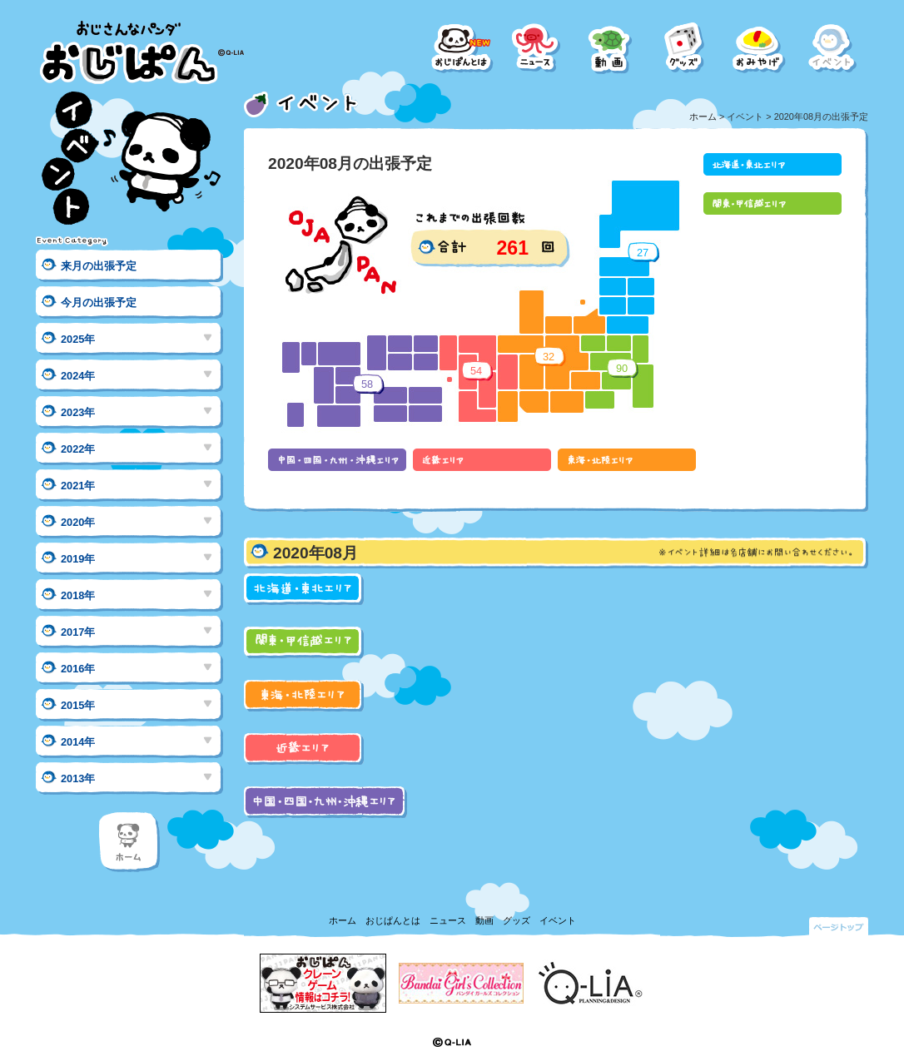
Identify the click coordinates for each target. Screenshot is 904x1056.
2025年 (78, 339)
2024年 (78, 375)
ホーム (703, 116)
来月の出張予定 (99, 266)
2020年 (78, 522)
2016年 (78, 668)
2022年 (78, 449)
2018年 (78, 595)
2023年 (78, 412)
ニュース (448, 920)
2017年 (78, 632)
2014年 (78, 742)
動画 (484, 920)
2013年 (78, 778)
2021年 (78, 485)
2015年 (78, 705)
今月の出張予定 (99, 302)
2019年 (78, 559)
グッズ (516, 920)
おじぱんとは (392, 920)
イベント (557, 920)
